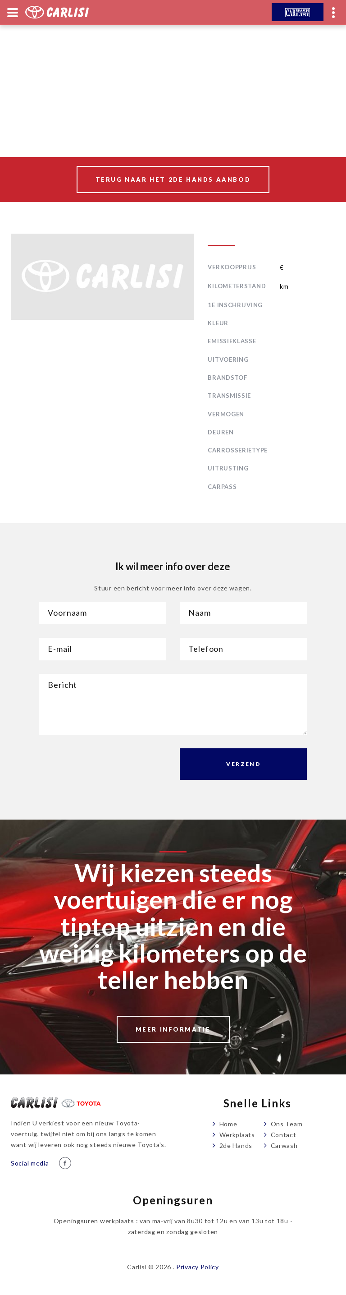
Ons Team (287, 1124)
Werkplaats (237, 1134)
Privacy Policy (197, 1267)
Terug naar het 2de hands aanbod (173, 179)
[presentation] (107, 765)
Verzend (243, 763)
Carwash (284, 1145)
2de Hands (235, 1145)
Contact (283, 1134)
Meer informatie (173, 1029)
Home (228, 1124)
